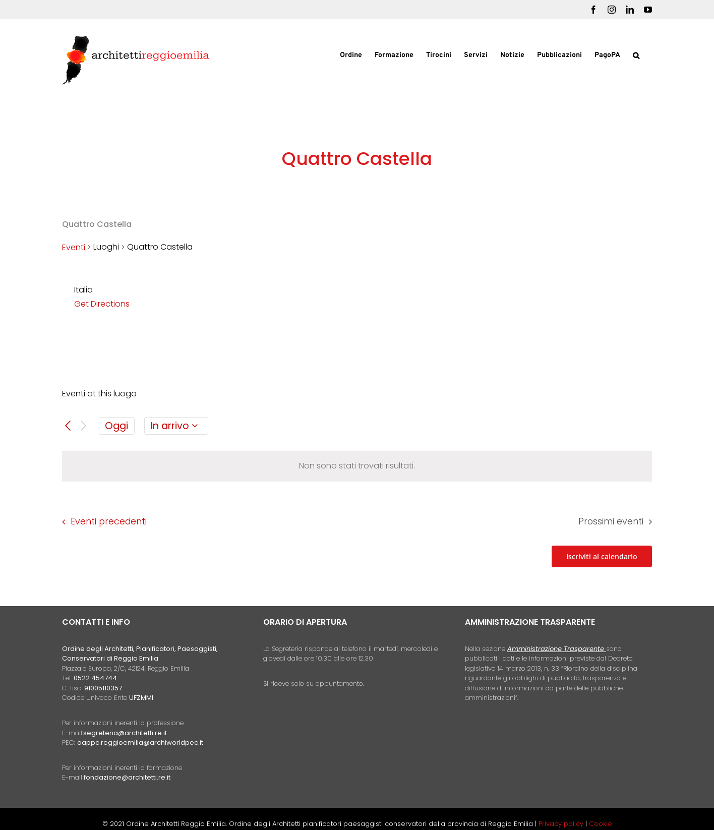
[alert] (357, 466)
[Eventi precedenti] (68, 426)
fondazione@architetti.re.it (127, 777)
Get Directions (102, 304)
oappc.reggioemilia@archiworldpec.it (140, 742)
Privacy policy (562, 823)
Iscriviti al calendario (601, 556)
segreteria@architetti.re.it (125, 733)
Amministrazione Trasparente (555, 649)
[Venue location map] (504, 321)
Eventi (73, 247)
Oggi (116, 426)
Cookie (600, 823)
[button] (636, 54)
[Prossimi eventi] (83, 426)
